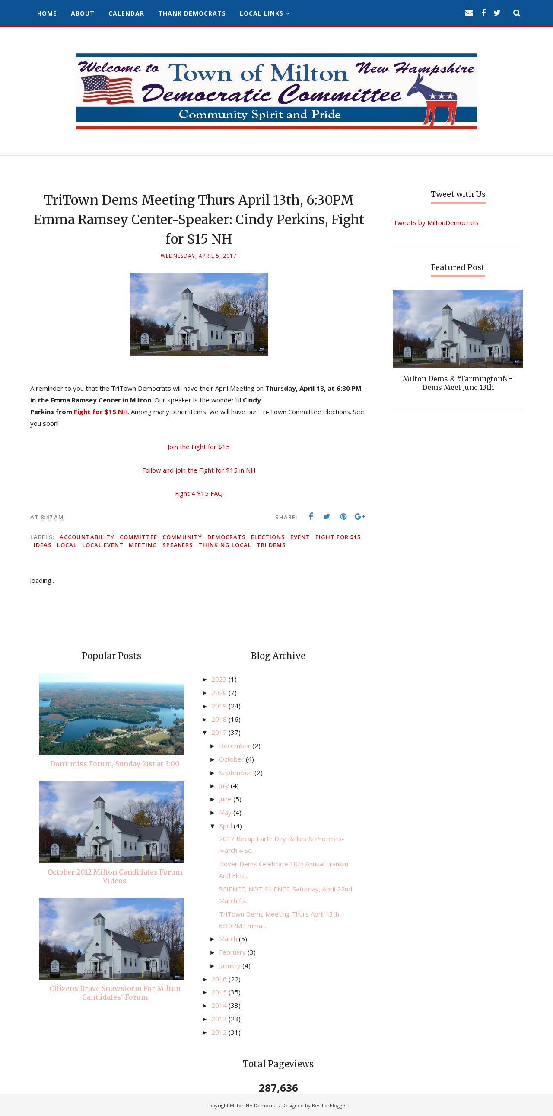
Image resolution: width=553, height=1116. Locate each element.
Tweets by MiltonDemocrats (436, 222)
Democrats (226, 537)
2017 (220, 732)
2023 (220, 679)
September (236, 772)
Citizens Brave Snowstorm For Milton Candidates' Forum (115, 992)
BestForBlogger (329, 1105)
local (67, 545)
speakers (177, 545)
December (235, 745)
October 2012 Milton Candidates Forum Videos (115, 876)
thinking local (224, 545)
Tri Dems (271, 545)
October (232, 759)
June (226, 798)
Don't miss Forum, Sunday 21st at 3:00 (115, 763)
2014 (220, 1005)
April (226, 825)
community (182, 537)
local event (103, 545)
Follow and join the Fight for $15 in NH (199, 470)
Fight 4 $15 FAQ (199, 493)
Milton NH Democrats (255, 1105)
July (225, 785)
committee (138, 537)
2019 (220, 705)
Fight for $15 (338, 537)
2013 (220, 1018)
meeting (143, 545)
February (233, 952)
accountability (87, 537)
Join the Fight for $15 (199, 446)
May (226, 812)
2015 (220, 991)
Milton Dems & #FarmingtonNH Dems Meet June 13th (458, 383)
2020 (220, 692)
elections (268, 537)
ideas (43, 545)
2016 (220, 978)
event (300, 537)
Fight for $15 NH (101, 411)
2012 (220, 1032)
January (230, 965)
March (229, 938)
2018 (220, 719)
